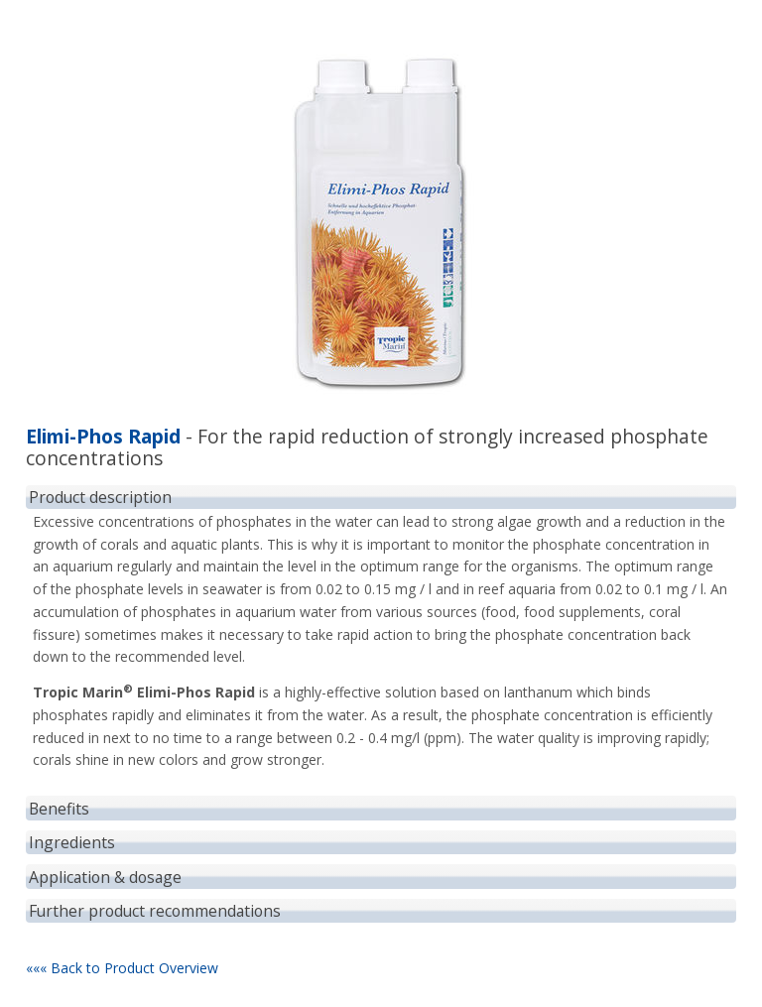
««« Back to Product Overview (122, 967)
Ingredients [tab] (72, 842)
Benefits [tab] (59, 808)
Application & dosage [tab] (105, 877)
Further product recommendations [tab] (155, 911)
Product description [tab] (100, 497)
